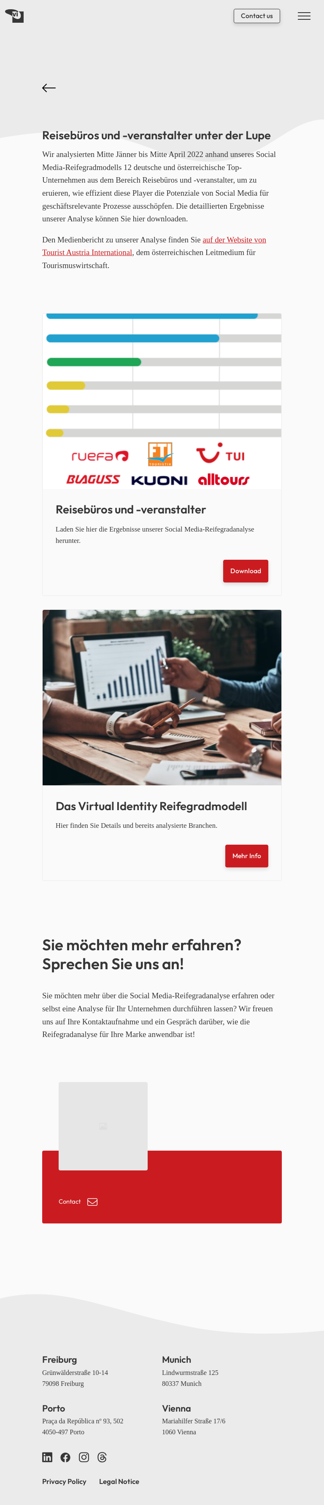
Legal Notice (119, 1481)
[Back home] (14, 16)
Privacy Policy (64, 1481)
